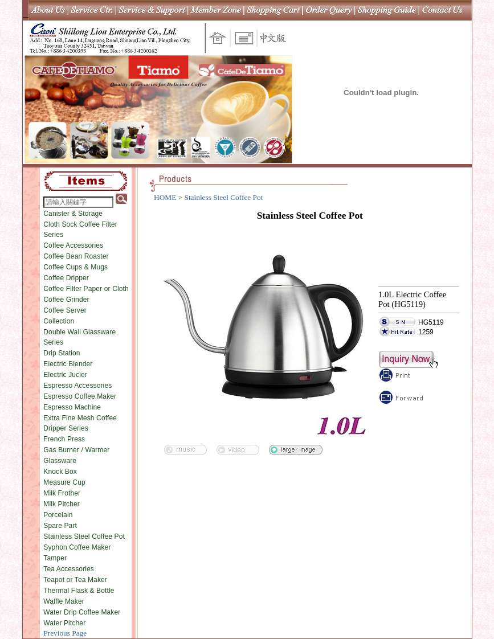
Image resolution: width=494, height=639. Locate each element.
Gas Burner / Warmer (76, 450)
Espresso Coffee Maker (79, 396)
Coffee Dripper (66, 278)
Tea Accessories (68, 569)
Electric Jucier (65, 375)
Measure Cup (64, 482)
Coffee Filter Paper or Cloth (86, 289)
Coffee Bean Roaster (75, 256)
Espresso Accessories (77, 386)
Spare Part (60, 526)
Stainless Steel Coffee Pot (84, 536)
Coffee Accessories (73, 245)
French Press (64, 439)
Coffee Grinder (66, 300)
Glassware (59, 461)
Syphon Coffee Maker (77, 547)
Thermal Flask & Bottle (78, 591)
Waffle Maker (63, 601)
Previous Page (65, 633)
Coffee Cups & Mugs (75, 267)
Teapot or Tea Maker (75, 580)
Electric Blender (67, 364)
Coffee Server (65, 310)
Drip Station (61, 353)
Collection (58, 321)
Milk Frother (61, 493)
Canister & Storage (73, 214)
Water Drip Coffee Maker (81, 612)
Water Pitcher (64, 623)
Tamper (55, 558)
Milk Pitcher (61, 504)
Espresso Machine (72, 407)
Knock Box (60, 472)
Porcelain (57, 515)
